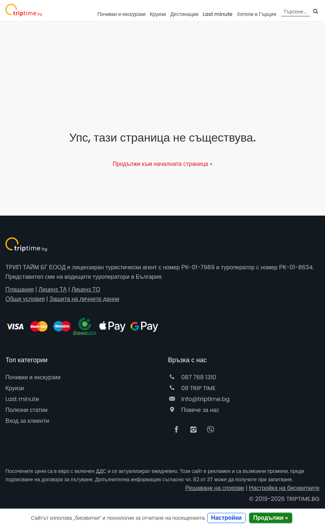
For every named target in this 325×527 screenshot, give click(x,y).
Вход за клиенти (27, 421)
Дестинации (184, 14)
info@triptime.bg (199, 399)
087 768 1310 (192, 377)
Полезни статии (26, 410)
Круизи (158, 14)
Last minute (217, 14)
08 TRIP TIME (192, 388)
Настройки (226, 518)
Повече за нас (193, 410)
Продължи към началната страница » (163, 164)
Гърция (256, 14)
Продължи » (270, 518)
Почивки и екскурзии (121, 14)
